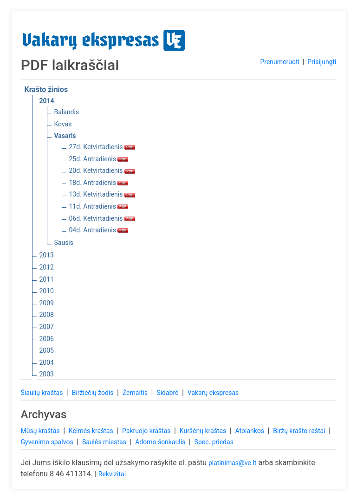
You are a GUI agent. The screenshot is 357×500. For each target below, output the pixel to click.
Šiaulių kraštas (43, 392)
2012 (46, 267)
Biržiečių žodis (93, 392)
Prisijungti (321, 62)
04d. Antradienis (99, 230)
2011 (46, 279)
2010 (46, 291)
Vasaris (65, 135)
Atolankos (250, 430)
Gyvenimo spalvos (48, 442)
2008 (46, 314)
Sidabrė (168, 392)
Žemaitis (136, 392)
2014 (46, 101)
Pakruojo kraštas (147, 430)
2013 (46, 255)
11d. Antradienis (99, 206)
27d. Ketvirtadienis (102, 147)
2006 (46, 338)
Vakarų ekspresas (213, 392)
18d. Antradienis (99, 182)
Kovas (63, 124)
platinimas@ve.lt (232, 463)
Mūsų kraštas (41, 430)
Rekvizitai (112, 474)
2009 (46, 303)
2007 (46, 326)
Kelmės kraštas (92, 430)
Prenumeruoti (279, 62)
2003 (46, 374)
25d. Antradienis (99, 159)
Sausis (64, 242)
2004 (46, 362)
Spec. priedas (214, 442)
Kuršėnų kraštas (204, 430)
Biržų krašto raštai (300, 430)
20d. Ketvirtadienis (102, 170)
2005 (46, 350)
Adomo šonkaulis (161, 442)
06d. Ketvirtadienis (102, 218)
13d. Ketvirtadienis (102, 194)
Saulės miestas (105, 442)
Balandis (66, 112)
